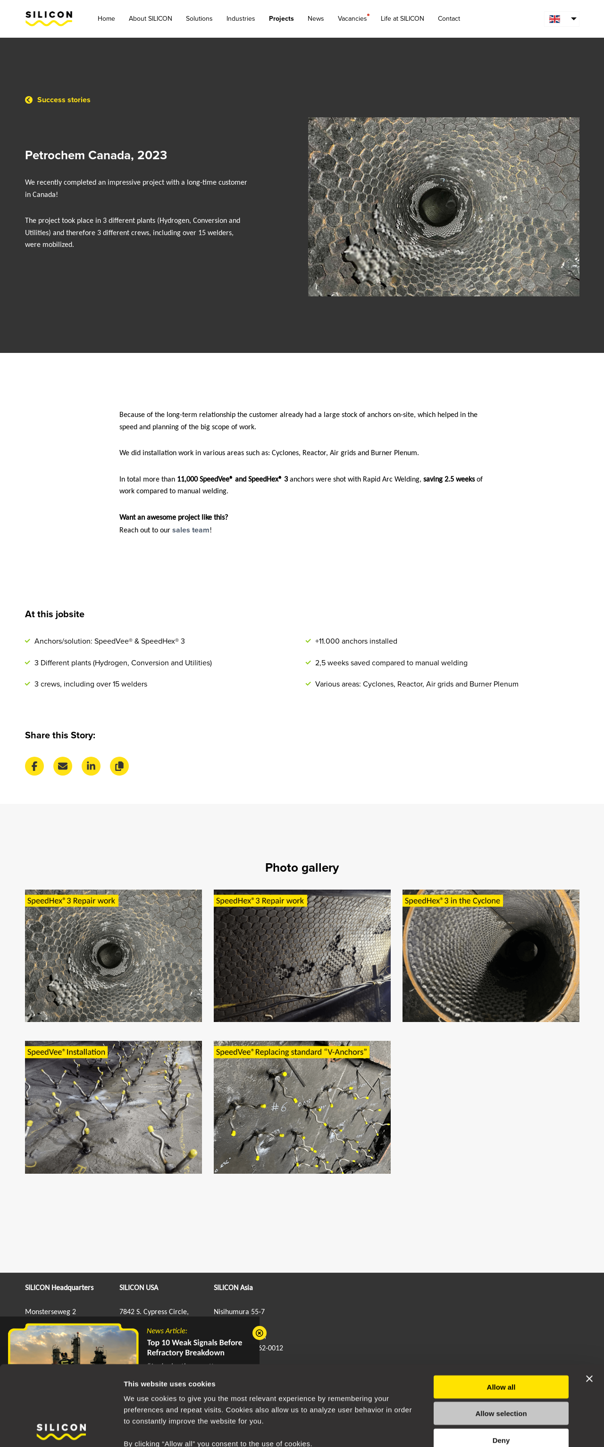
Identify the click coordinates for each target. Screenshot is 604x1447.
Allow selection (501, 1361)
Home (106, 19)
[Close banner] (589, 1325)
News (316, 19)
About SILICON (150, 19)
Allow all (501, 1334)
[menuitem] (562, 19)
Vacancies (352, 18)
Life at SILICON (402, 19)
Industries (240, 19)
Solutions (199, 19)
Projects (281, 19)
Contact (449, 19)
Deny (501, 1387)
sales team (191, 530)
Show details (495, 1428)
